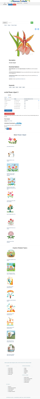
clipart (14, 87)
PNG (11, 3)
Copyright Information (11, 391)
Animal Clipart (10, 369)
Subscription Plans (8, 125)
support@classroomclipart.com (20, 78)
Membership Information (12, 387)
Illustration (25, 3)
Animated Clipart (19, 3)
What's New (10, 374)
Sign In (14, 4)
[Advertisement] (20, 13)
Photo (14, 3)
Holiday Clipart (10, 371)
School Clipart (10, 368)
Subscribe (10, 4)
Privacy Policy (10, 390)
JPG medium (6, 103)
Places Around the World (28, 378)
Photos (25, 369)
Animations (26, 370)
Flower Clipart (14, 25)
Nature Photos (26, 377)
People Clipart (10, 370)
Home (5, 3)
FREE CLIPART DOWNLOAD (8, 100)
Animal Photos (26, 382)
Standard (10, 97)
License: (5, 97)
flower (17, 87)
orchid (10, 87)
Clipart (8, 3)
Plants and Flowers (27, 379)
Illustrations (26, 371)
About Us (9, 386)
